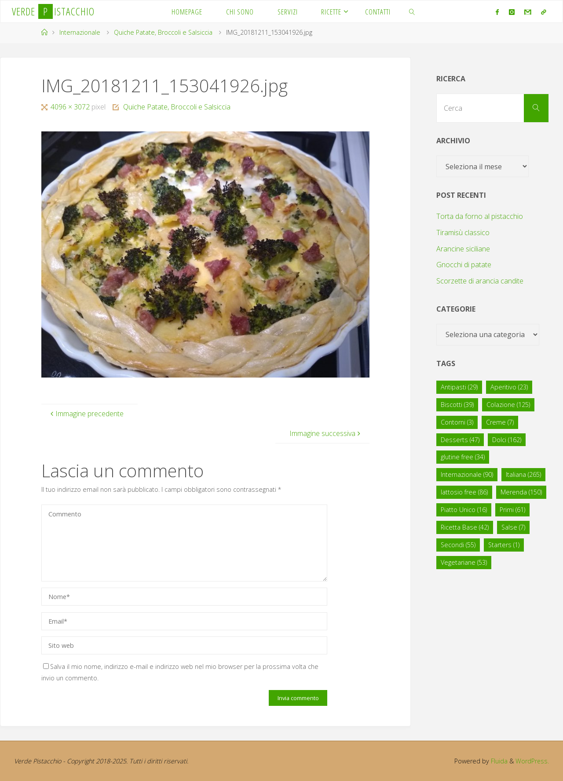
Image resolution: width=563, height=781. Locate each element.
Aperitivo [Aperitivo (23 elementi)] (509, 387)
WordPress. (532, 761)
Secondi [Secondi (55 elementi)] (458, 545)
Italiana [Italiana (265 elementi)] (523, 474)
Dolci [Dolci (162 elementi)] (506, 440)
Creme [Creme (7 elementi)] (500, 422)
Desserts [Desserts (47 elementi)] (460, 440)
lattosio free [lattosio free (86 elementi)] (464, 492)
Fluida (498, 761)
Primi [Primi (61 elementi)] (512, 509)
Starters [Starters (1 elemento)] (503, 545)
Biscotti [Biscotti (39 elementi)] (457, 404)
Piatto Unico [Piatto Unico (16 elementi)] (464, 509)
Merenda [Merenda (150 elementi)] (521, 492)
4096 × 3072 (71, 107)
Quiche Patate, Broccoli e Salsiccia (163, 32)
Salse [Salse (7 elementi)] (513, 527)
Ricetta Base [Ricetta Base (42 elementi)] (465, 527)
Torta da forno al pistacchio (479, 216)
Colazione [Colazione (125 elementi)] (508, 404)
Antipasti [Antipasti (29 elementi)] (459, 387)
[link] (412, 11)
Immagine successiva (325, 433)
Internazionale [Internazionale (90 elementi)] (467, 474)
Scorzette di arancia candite (479, 281)
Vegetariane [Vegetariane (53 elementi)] (464, 562)
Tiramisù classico (463, 232)
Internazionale (79, 32)
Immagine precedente (86, 413)
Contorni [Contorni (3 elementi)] (457, 422)
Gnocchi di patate (463, 264)
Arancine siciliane (463, 249)
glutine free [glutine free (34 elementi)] (463, 457)
